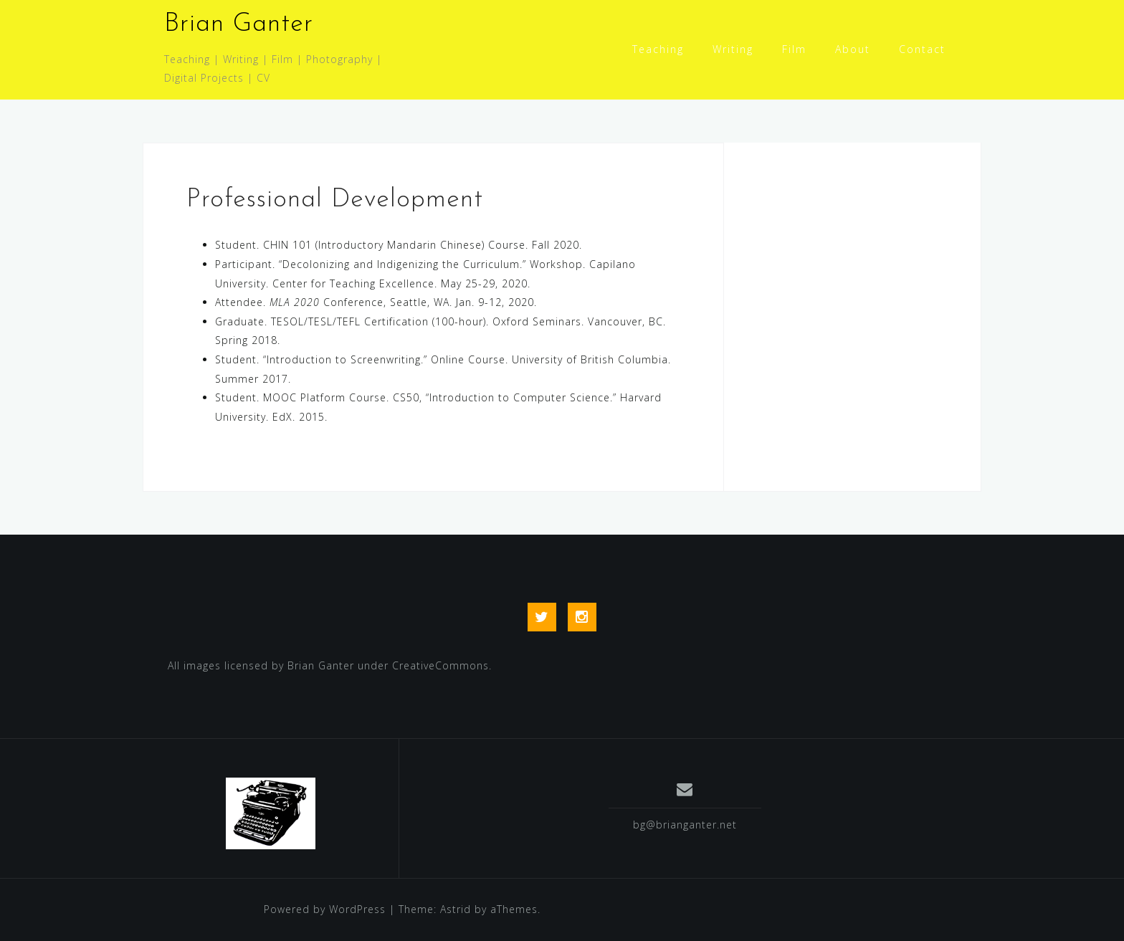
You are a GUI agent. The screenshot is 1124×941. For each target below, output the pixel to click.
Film (794, 49)
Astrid (455, 909)
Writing (733, 49)
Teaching (658, 49)
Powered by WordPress (325, 909)
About (852, 49)
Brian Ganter (238, 24)
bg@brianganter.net (685, 824)
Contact (922, 49)
